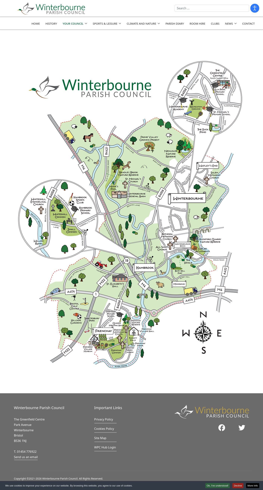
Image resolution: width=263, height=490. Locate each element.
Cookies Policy (104, 429)
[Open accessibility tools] (254, 8)
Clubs (215, 23)
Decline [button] (238, 485)
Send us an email (26, 457)
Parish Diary (175, 23)
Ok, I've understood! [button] (217, 485)
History (51, 23)
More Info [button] (253, 485)
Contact (248, 23)
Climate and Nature (141, 23)
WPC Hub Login (105, 447)
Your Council (73, 23)
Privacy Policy (103, 419)
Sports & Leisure (105, 23)
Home (36, 23)
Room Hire (197, 23)
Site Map (100, 438)
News (229, 23)
